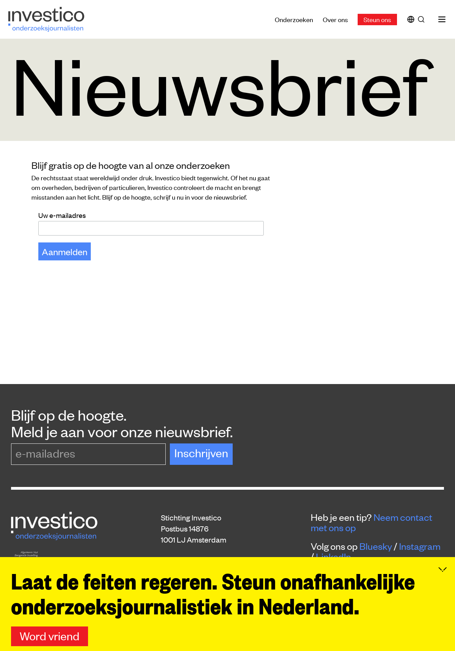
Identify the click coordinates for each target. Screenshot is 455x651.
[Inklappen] (442, 597)
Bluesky (375, 546)
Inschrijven (201, 452)
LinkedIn (333, 556)
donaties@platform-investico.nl (212, 583)
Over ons (335, 19)
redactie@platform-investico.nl (212, 572)
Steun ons (377, 19)
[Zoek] (422, 19)
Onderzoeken (294, 19)
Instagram (420, 546)
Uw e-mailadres (62, 215)
